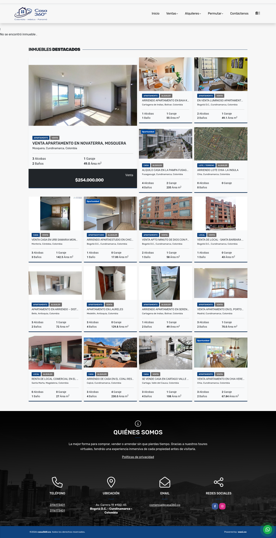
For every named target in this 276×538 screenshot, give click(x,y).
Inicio (155, 13)
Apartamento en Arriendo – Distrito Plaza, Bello (55, 309)
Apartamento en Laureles (105, 309)
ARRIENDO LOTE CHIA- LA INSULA (217, 170)
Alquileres (192, 13)
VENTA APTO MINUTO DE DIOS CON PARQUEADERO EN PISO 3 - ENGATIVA (165, 239)
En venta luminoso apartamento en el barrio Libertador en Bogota (220, 100)
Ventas (171, 13)
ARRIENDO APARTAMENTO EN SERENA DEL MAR (165, 309)
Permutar (214, 13)
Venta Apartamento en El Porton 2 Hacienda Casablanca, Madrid (220, 309)
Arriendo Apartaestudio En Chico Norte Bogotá (110, 239)
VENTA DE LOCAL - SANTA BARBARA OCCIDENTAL (220, 239)
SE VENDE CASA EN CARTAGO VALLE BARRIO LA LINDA (165, 378)
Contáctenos (239, 13)
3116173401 (57, 505)
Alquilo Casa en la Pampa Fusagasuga (165, 170)
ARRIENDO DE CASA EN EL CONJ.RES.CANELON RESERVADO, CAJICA (110, 378)
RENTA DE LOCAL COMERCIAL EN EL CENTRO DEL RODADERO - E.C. (55, 378)
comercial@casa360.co (165, 505)
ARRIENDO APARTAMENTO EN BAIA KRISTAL (165, 100)
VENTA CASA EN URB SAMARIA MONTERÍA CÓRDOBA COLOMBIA (55, 239)
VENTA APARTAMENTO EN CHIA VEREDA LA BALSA (220, 378)
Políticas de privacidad (138, 457)
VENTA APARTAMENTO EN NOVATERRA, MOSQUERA (79, 143)
